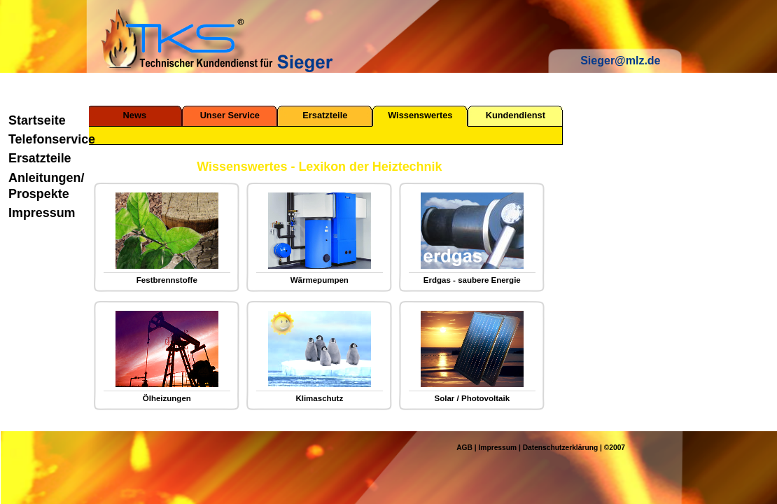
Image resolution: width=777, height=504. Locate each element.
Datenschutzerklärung (560, 447)
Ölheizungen (167, 398)
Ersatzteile (39, 158)
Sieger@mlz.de (620, 60)
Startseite (37, 120)
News (134, 115)
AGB (464, 447)
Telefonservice (45, 139)
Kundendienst (515, 115)
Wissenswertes (420, 115)
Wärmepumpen (319, 280)
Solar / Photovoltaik (472, 398)
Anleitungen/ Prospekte (45, 186)
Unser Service (230, 115)
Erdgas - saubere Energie (472, 280)
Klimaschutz (319, 398)
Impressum (42, 213)
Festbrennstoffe (166, 280)
